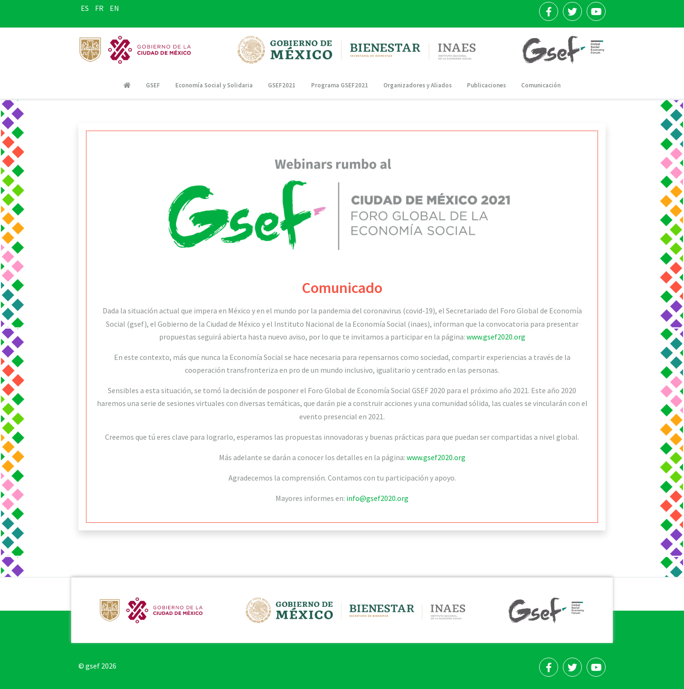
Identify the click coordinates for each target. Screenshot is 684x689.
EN (114, 8)
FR (100, 8)
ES (85, 8)
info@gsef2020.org (377, 498)
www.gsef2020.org (495, 336)
